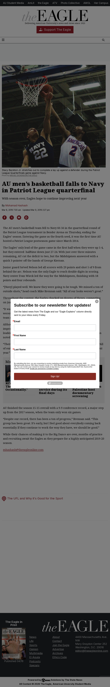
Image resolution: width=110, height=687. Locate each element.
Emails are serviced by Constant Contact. (44, 368)
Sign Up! (55, 376)
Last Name (20, 349)
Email (17, 321)
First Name (20, 335)
